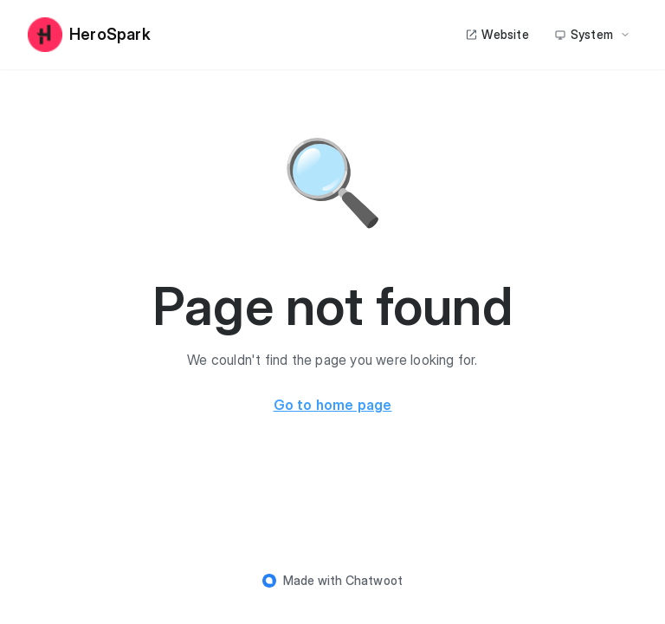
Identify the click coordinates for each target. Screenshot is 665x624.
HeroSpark (89, 34)
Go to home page (333, 404)
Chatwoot (374, 580)
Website (496, 34)
